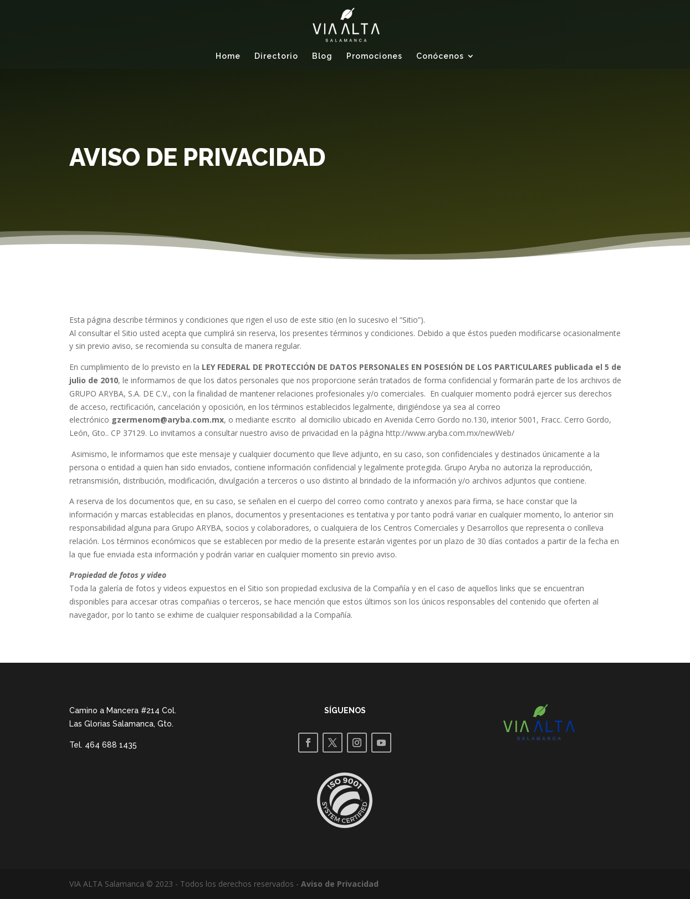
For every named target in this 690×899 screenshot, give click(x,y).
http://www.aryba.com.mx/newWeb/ (450, 433)
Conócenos (440, 56)
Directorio (276, 56)
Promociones (374, 56)
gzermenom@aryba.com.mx (167, 419)
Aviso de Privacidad (340, 883)
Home (228, 56)
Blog (322, 56)
